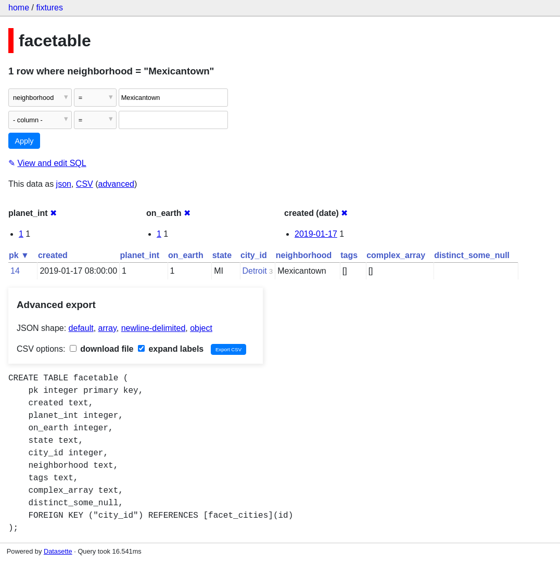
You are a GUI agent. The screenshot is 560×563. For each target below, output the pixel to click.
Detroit (255, 270)
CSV (84, 184)
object (201, 328)
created (53, 255)
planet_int (140, 255)
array (107, 328)
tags (349, 255)
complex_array (395, 255)
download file (102, 348)
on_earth (185, 255)
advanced (116, 184)
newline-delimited (153, 328)
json (63, 184)
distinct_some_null (472, 255)
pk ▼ (19, 255)
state (222, 255)
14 (15, 270)
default (81, 328)
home (18, 7)
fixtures (49, 7)
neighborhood (304, 255)
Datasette (58, 551)
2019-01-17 (316, 233)
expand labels (170, 348)
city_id (253, 255)
